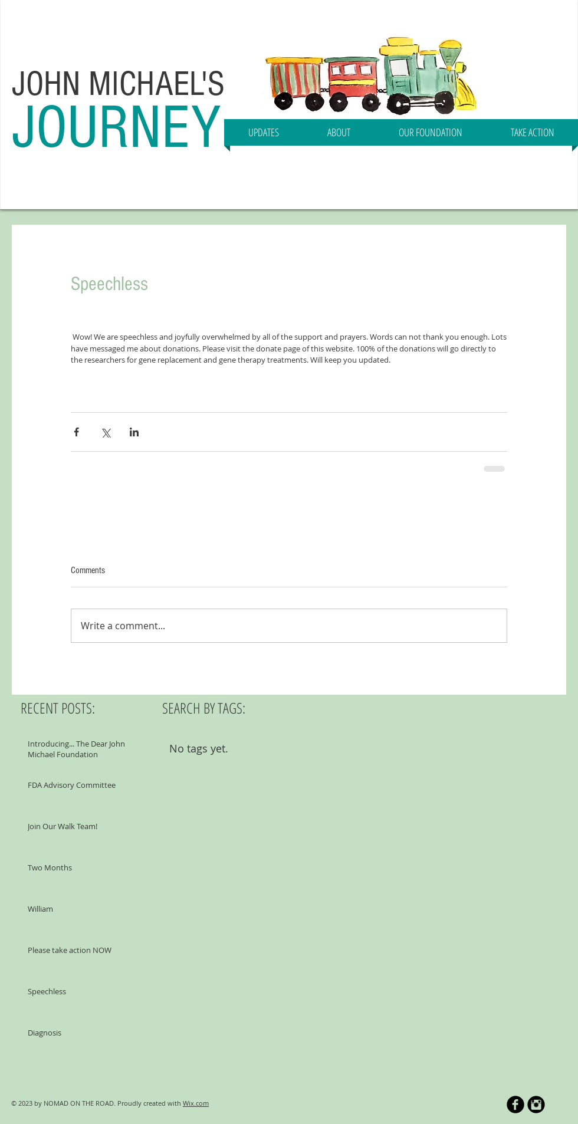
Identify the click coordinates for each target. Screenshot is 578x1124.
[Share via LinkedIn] (134, 432)
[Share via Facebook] (76, 432)
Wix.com (196, 1103)
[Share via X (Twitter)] (105, 432)
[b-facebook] (515, 1104)
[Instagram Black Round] (536, 1104)
